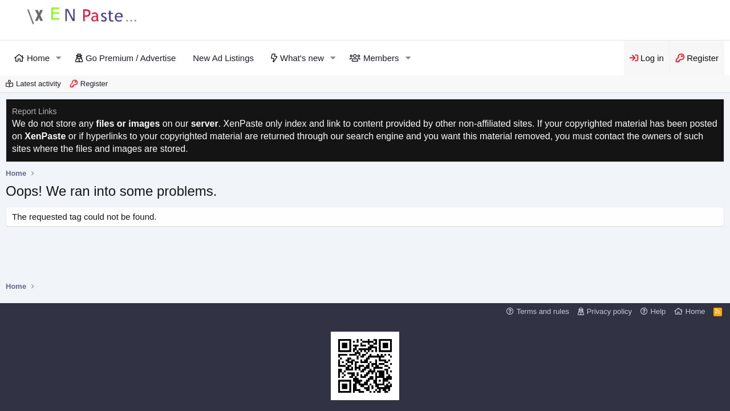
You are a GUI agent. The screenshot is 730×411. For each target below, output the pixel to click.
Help (658, 311)
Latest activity (38, 83)
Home (38, 58)
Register (94, 83)
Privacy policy (609, 311)
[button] (59, 58)
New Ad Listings (223, 58)
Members (381, 58)
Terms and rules (543, 311)
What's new (302, 58)
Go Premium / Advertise (131, 58)
